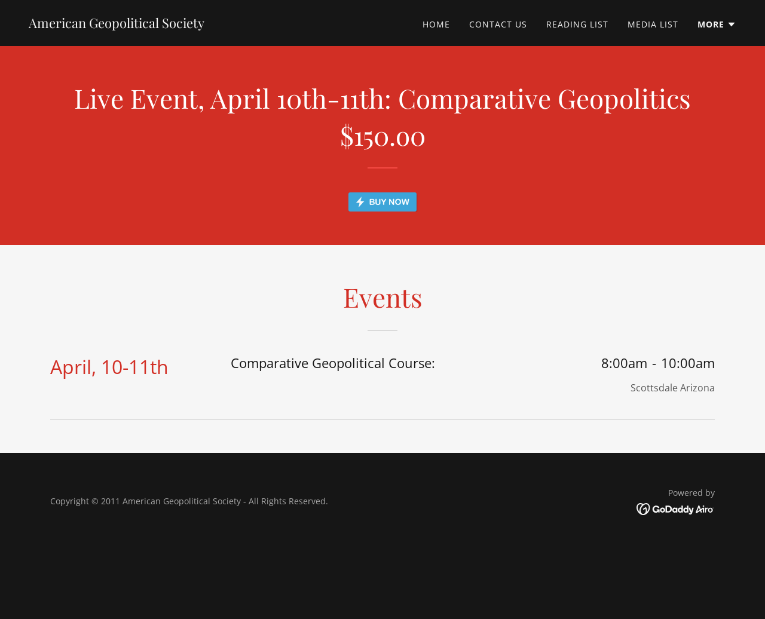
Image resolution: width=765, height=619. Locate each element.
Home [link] (436, 24)
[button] (716, 24)
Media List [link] (653, 24)
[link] (116, 24)
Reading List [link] (577, 24)
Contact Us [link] (498, 24)
